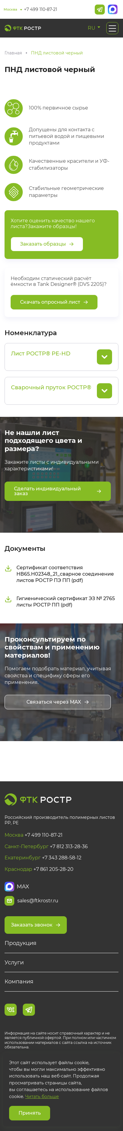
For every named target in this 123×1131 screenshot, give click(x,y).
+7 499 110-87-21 (40, 9)
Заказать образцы (47, 244)
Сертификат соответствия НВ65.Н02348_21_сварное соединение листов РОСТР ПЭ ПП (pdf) (59, 574)
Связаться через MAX (57, 702)
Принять (30, 1113)
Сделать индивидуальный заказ (57, 491)
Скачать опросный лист (54, 302)
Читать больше (42, 1096)
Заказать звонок (35, 925)
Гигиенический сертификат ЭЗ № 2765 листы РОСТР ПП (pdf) (60, 602)
